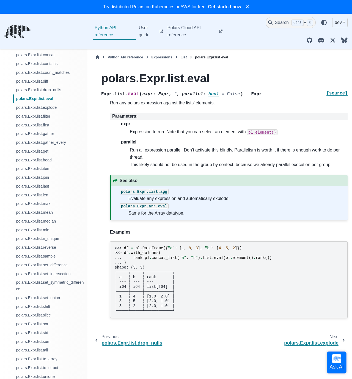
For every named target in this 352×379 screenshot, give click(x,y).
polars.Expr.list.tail (32, 350)
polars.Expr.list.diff (32, 81)
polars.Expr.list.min (32, 230)
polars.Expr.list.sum (33, 341)
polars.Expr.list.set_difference (42, 265)
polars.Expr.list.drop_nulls (38, 90)
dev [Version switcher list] (338, 22)
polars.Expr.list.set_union (38, 298)
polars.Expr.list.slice (33, 315)
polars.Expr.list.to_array (36, 359)
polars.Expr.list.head (34, 160)
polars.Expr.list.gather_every (41, 142)
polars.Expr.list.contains (36, 63)
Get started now (224, 6)
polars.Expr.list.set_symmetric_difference (50, 285)
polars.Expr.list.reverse (36, 247)
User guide (144, 31)
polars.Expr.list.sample (36, 256)
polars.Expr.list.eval (34, 98)
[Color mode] (324, 22)
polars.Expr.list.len (32, 195)
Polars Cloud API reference (184, 31)
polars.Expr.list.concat (35, 55)
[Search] (291, 22)
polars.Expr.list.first (32, 125)
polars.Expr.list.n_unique (37, 238)
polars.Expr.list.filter (33, 116)
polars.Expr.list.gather (35, 133)
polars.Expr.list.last (32, 186)
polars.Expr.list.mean (34, 212)
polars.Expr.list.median (36, 221)
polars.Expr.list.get (32, 151)
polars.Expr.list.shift (33, 306)
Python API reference (105, 31)
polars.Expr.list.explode (36, 107)
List (183, 57)
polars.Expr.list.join (32, 177)
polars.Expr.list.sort (33, 324)
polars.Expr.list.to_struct (37, 368)
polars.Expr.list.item (33, 168)
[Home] (97, 57)
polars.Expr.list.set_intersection (43, 274)
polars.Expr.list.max (33, 203)
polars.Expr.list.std (32, 333)
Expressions (161, 57)
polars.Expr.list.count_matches (43, 72)
